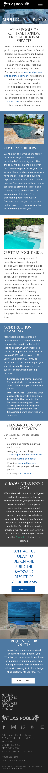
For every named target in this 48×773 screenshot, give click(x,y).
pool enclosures (26, 473)
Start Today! (23, 680)
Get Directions (10, 757)
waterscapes (14, 454)
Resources (9, 703)
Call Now (23, 589)
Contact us (13, 101)
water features (34, 454)
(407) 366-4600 (10, 748)
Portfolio (9, 697)
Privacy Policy (16, 768)
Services (8, 694)
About (7, 700)
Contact (9, 709)
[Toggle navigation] (40, 4)
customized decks (26, 458)
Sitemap (8, 706)
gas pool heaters (27, 462)
